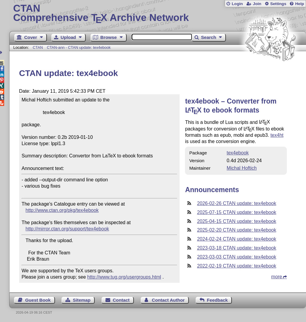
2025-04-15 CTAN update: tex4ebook (236, 221)
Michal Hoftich (241, 168)
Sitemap (82, 300)
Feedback (217, 300)
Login (237, 3)
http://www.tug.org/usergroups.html (124, 277)
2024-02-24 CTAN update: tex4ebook (236, 239)
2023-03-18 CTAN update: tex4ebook (236, 247)
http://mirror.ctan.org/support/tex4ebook (67, 228)
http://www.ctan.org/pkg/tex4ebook (62, 210)
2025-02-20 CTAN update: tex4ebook (236, 230)
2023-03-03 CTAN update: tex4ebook (236, 256)
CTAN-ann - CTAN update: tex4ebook (79, 47)
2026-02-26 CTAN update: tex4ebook (236, 203)
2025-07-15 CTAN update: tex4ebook (236, 212)
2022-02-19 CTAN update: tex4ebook (236, 265)
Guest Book (38, 300)
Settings (278, 3)
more (276, 276)
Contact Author (168, 300)
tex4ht (277, 135)
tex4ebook (238, 152)
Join (257, 3)
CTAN (38, 47)
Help (299, 3)
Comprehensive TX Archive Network (157, 13)
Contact (121, 300)
